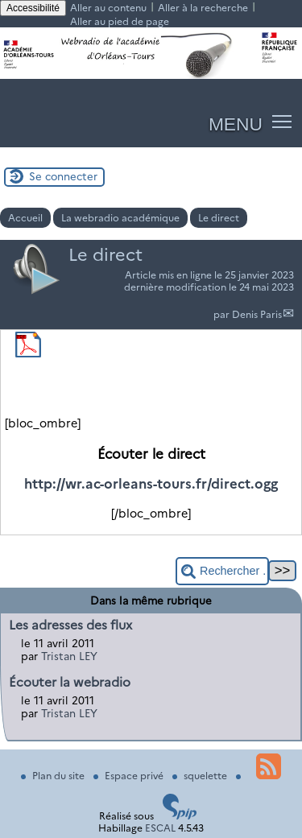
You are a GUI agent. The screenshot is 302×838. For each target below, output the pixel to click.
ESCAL (160, 828)
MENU (236, 124)
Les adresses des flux (70, 625)
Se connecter (63, 176)
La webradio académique (120, 218)
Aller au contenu (108, 8)
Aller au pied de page (119, 21)
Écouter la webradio (69, 682)
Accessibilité (33, 8)
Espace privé (129, 776)
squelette (201, 776)
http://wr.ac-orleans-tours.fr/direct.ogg (151, 484)
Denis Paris (257, 314)
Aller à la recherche (203, 8)
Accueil (25, 218)
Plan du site (54, 776)
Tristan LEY (69, 656)
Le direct (218, 218)
